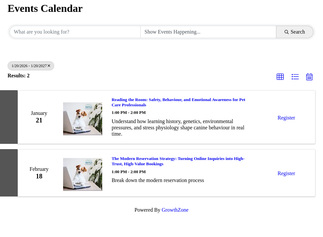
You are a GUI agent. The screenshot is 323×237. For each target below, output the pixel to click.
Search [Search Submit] (295, 32)
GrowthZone (175, 210)
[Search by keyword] (75, 32)
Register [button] (286, 117)
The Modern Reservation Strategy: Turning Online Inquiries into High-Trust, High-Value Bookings (178, 161)
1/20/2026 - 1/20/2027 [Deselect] (31, 66)
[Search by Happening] (208, 32)
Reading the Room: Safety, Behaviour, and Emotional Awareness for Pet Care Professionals (178, 102)
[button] (280, 77)
